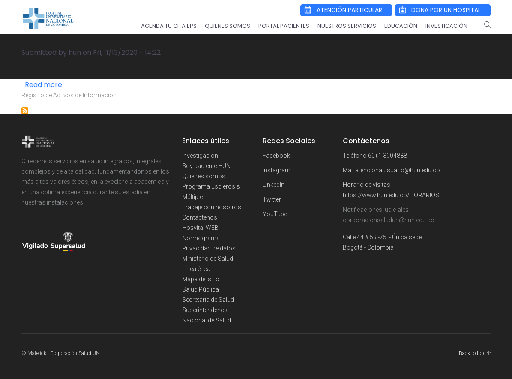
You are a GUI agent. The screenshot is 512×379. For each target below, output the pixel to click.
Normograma (201, 238)
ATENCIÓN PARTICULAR (349, 10)
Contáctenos (199, 217)
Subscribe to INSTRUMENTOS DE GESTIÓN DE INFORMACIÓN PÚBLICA (24, 110)
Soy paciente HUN (206, 165)
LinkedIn (273, 184)
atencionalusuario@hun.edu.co (397, 170)
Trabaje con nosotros (211, 207)
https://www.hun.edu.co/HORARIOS (391, 195)
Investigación (200, 155)
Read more (43, 85)
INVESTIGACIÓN (446, 26)
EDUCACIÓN (400, 26)
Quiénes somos (203, 176)
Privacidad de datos (209, 248)
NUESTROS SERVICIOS (346, 26)
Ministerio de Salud (207, 258)
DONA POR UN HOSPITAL (446, 10)
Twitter (272, 199)
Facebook (276, 155)
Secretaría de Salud (208, 299)
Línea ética (196, 268)
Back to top (471, 353)
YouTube (275, 214)
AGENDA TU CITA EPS (169, 26)
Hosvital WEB (200, 227)
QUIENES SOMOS (227, 26)
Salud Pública (200, 289)
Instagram (276, 170)
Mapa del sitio (200, 279)
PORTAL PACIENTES (283, 26)
